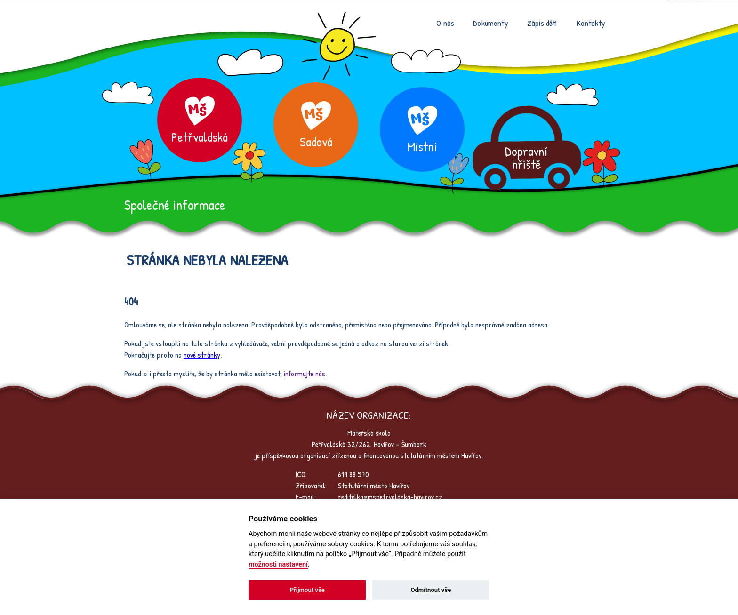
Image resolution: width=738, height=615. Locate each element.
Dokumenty (490, 22)
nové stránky (202, 355)
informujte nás (304, 373)
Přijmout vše (307, 589)
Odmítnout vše (430, 589)
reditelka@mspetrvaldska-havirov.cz (390, 497)
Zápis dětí (542, 22)
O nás (445, 22)
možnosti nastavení (278, 564)
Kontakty (590, 22)
